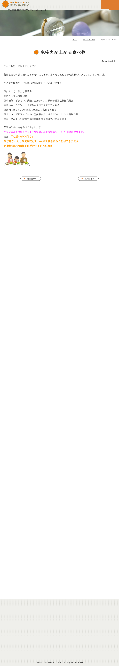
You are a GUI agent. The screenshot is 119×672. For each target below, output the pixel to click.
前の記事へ (32, 179)
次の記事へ (90, 179)
